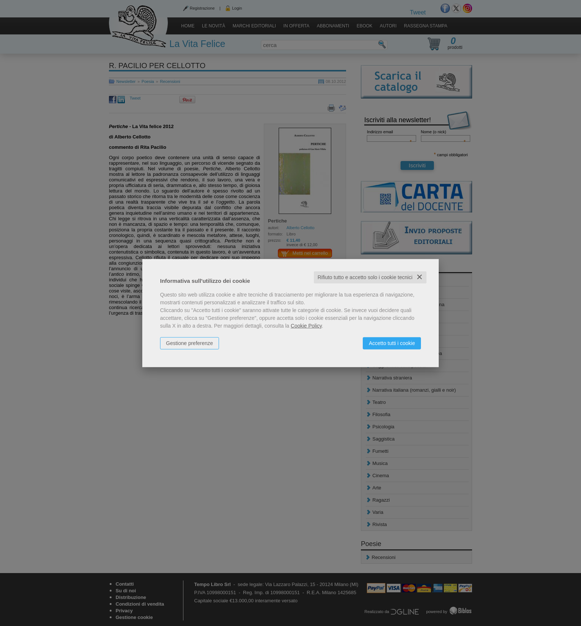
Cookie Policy (306, 326)
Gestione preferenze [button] (189, 343)
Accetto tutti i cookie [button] (392, 343)
